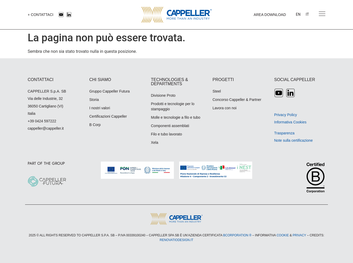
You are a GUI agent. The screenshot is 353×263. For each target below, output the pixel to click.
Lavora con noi (225, 108)
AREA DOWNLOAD (270, 15)
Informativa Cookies (290, 122)
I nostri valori (99, 108)
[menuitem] (298, 14)
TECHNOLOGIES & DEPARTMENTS (169, 81)
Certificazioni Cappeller (108, 116)
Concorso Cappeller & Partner (237, 100)
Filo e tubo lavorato (166, 134)
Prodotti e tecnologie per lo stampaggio (173, 106)
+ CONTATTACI (40, 15)
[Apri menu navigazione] (322, 13)
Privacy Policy (285, 115)
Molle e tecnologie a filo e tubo (175, 117)
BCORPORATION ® (237, 235)
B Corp (95, 125)
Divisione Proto (163, 95)
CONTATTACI (41, 79)
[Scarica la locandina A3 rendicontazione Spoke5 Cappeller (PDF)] (215, 170)
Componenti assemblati (170, 126)
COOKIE (282, 235)
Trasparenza (284, 133)
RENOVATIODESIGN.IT (176, 240)
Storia (94, 100)
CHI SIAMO (100, 79)
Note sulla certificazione (293, 140)
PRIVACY (299, 235)
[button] (322, 14)
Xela (154, 142)
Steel (217, 91)
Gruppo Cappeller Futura (109, 91)
